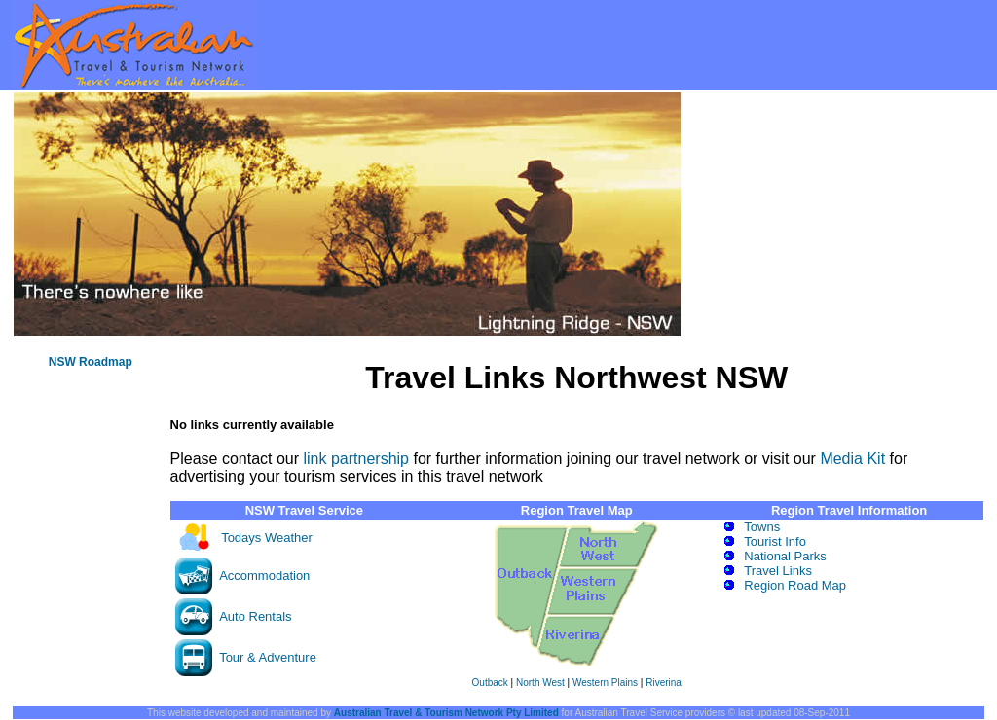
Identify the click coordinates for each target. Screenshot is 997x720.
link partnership (356, 458)
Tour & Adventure (267, 657)
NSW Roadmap (90, 362)
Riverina (664, 682)
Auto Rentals (255, 616)
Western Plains (605, 682)
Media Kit (852, 458)
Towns (762, 527)
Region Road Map (795, 585)
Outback (490, 682)
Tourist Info (775, 541)
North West (540, 682)
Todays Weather (267, 537)
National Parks (785, 556)
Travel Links (778, 570)
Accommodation (264, 575)
